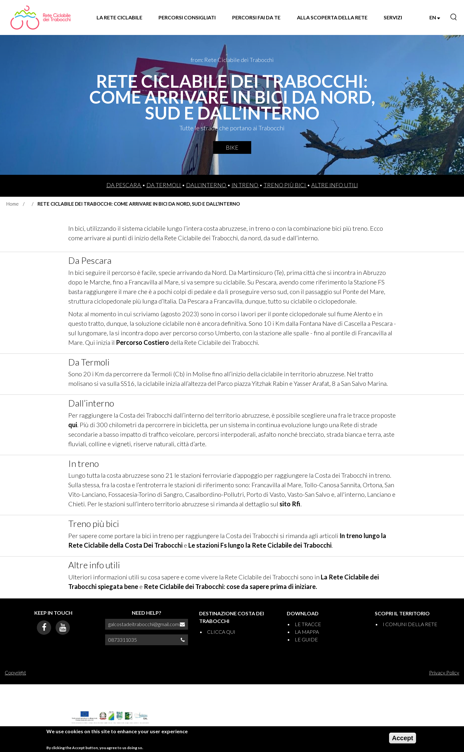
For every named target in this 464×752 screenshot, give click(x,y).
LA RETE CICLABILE (119, 17)
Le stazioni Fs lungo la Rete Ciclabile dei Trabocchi (260, 545)
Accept (402, 740)
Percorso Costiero (142, 342)
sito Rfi (289, 504)
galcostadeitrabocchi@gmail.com (143, 624)
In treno (245, 184)
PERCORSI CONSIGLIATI (187, 17)
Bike (232, 147)
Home (12, 204)
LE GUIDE (306, 639)
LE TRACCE (308, 624)
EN (434, 17)
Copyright (15, 672)
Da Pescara (124, 184)
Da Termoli (164, 184)
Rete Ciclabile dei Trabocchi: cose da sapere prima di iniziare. (230, 586)
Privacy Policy (444, 672)
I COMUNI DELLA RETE (410, 624)
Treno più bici (285, 184)
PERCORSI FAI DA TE (256, 17)
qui (72, 424)
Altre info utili (334, 184)
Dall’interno (206, 184)
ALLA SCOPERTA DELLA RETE (332, 17)
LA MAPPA (307, 632)
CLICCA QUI (221, 632)
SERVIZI (393, 17)
